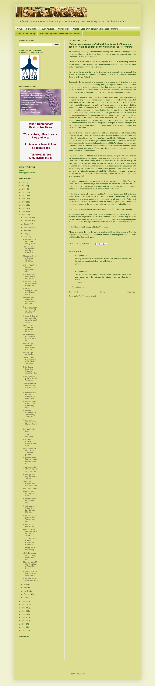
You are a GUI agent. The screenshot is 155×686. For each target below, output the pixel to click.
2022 (24, 192)
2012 (24, 608)
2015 (24, 215)
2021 (24, 195)
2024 (24, 186)
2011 (24, 611)
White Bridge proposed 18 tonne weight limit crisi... (29, 346)
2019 (24, 202)
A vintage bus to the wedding (29, 549)
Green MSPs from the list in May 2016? (29, 501)
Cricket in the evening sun (28, 525)
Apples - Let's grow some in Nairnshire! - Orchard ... (96, 29)
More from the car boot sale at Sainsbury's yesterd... (29, 452)
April (25, 588)
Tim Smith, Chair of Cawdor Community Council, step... (30, 542)
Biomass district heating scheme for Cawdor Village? (30, 532)
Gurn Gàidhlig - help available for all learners (60, 33)
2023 (24, 189)
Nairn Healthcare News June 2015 (30, 579)
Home (102, 292)
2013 (24, 605)
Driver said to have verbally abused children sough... (30, 283)
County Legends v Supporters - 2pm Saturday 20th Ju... (30, 509)
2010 (24, 614)
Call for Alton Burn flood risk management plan (30, 268)
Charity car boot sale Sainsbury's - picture (30, 476)
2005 (24, 630)
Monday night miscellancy (28, 354)
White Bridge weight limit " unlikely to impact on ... (28, 328)
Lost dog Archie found (29, 430)
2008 (24, 621)
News (19, 29)
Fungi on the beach (30, 488)
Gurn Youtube (47, 29)
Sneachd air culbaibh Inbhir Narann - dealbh (30, 483)
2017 (24, 208)
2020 (24, 199)
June (26, 237)
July (25, 234)
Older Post (131, 292)
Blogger (82, 674)
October (27, 224)
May (25, 585)
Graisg (79, 244)
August (26, 230)
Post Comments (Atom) (87, 296)
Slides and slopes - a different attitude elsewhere (30, 259)
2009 (24, 617)
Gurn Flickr (63, 29)
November (28, 221)
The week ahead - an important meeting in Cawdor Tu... (29, 250)
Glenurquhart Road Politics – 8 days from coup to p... (30, 573)
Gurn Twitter (31, 29)
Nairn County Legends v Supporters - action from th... (30, 370)
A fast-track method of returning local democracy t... (30, 469)
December (28, 218)
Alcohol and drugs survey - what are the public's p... (29, 556)
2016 (24, 212)
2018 (24, 205)
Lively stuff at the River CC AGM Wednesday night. (29, 405)
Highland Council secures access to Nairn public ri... (30, 461)
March (26, 591)
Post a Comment (78, 287)
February (27, 594)
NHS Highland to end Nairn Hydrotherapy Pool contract (29, 395)
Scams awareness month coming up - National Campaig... (30, 310)
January (27, 597)
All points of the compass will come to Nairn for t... (29, 337)
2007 (24, 624)
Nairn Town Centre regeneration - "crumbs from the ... (30, 518)
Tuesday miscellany (28, 435)
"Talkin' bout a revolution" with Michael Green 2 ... (30, 423)
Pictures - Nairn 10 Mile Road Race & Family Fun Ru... (30, 565)
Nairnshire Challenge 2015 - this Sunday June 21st (30, 414)
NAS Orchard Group (26, 33)
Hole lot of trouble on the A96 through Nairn (29, 242)
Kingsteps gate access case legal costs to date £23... (29, 301)
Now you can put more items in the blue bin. (29, 276)
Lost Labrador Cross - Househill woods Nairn (30, 442)
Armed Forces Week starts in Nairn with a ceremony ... (29, 361)
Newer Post (73, 292)
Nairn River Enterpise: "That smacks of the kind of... (30, 292)
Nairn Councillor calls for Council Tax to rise (30, 378)
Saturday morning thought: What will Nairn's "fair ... (29, 386)
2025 (24, 183)
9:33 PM (78, 264)
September (28, 227)
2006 (24, 627)
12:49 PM (78, 282)
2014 (24, 601)
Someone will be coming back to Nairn (29, 494)
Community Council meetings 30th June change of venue (30, 319)
